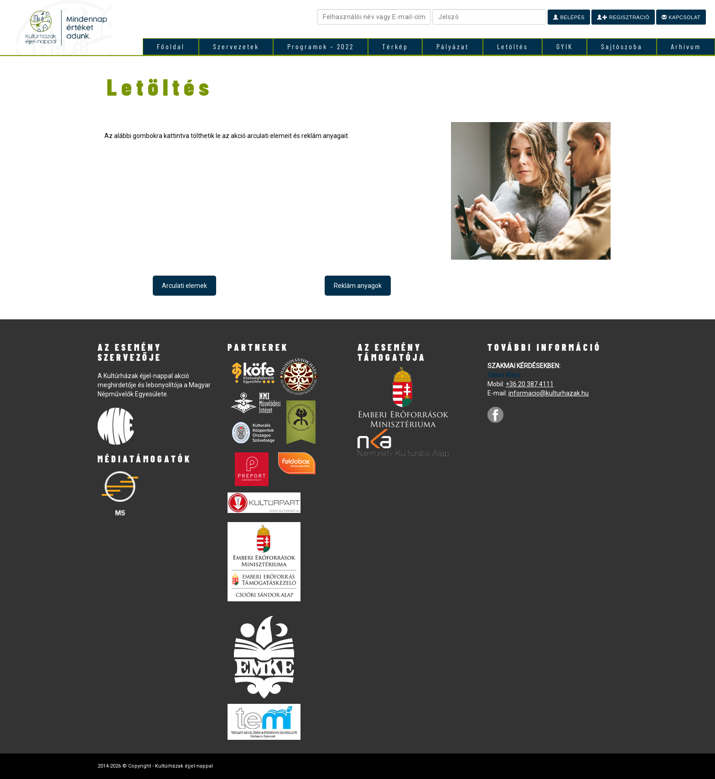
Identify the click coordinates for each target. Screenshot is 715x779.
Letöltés (512, 46)
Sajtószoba (621, 46)
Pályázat (452, 46)
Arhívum (686, 46)
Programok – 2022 (320, 46)
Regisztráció (623, 17)
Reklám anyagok (358, 285)
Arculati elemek (184, 285)
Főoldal (171, 46)
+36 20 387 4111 (530, 384)
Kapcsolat (681, 17)
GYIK (564, 46)
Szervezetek (236, 46)
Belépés (569, 17)
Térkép (395, 46)
